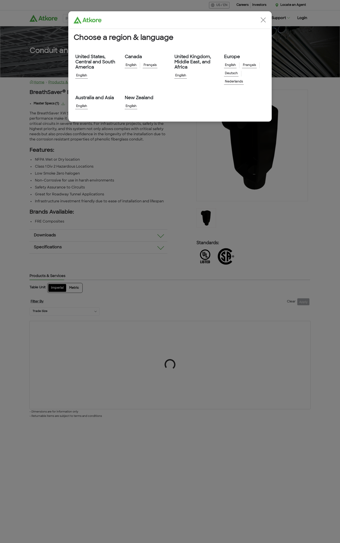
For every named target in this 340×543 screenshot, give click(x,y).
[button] (263, 20)
